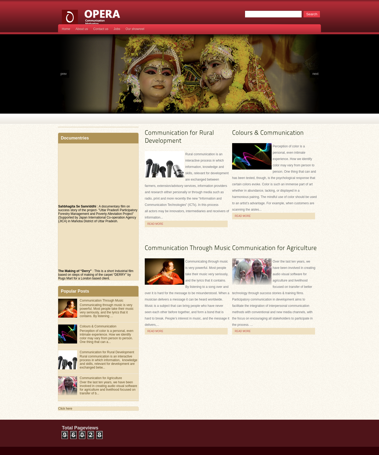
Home (66, 29)
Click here (65, 408)
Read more (155, 223)
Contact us (100, 29)
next (315, 74)
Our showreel (135, 29)
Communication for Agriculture (101, 378)
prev (64, 74)
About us (82, 29)
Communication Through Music (101, 300)
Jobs (117, 29)
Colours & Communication (98, 326)
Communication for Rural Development (107, 352)
